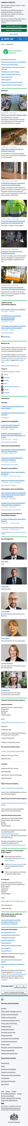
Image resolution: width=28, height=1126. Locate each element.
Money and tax (5, 1044)
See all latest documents (7, 332)
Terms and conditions (7, 1096)
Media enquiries (6, 943)
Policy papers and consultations (11, 1075)
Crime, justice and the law (9, 1023)
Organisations (10, 44)
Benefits (3, 1008)
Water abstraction (7, 77)
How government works (8, 1081)
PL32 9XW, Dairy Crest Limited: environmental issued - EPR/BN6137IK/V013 (11, 318)
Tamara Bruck (5, 690)
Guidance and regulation (8, 1069)
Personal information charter (18, 974)
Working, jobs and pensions (9, 1053)
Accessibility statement (8, 1094)
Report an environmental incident (11, 82)
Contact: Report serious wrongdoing (12, 788)
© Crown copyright (14, 1122)
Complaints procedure (8, 938)
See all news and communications (9, 464)
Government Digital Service (9, 1100)
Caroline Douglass (7, 663)
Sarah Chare (5, 638)
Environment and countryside (10, 1038)
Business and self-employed (9, 1014)
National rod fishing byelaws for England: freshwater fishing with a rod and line (13, 435)
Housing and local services (9, 1041)
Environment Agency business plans (12, 527)
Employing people (6, 1035)
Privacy (8, 1091)
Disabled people (6, 1026)
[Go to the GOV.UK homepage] (7, 39)
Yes (18, 986)
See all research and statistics (8, 485)
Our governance (6, 951)
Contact (19, 1094)
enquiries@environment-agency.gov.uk (13, 722)
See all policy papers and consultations (11, 509)
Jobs (2, 967)
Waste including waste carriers (11, 74)
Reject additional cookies (14, 30)
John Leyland (5, 611)
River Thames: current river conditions (13, 309)
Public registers (6, 80)
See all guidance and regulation (9, 442)
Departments (5, 1063)
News (3, 1066)
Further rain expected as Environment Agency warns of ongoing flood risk (13, 222)
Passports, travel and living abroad (11, 1047)
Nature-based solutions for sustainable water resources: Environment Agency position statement (13, 495)
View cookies (14, 34)
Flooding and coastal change (10, 72)
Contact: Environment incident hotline (12, 751)
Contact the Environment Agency (11, 85)
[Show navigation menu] (19, 39)
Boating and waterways (8, 59)
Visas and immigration (7, 1050)
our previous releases (15, 864)
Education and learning (8, 1032)
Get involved (5, 1084)
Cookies (13, 1091)
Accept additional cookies (14, 26)
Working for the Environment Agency (12, 964)
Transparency (5, 1078)
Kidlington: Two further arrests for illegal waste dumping (12, 252)
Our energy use (6, 948)
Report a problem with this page (14, 992)
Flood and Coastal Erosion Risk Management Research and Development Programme (11, 922)
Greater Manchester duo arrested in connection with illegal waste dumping (13, 288)
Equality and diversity (8, 940)
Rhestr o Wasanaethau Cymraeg (11, 1098)
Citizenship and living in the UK (10, 1020)
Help (2, 1091)
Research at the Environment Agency (12, 480)
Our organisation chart (8, 932)
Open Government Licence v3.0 (10, 1108)
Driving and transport (7, 1029)
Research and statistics (8, 1072)
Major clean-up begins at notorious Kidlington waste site (12, 150)
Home (2, 44)
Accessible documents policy (10, 935)
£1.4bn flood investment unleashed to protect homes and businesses (13, 184)
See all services (5, 417)
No (25, 986)
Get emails (5, 337)
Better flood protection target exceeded (14, 115)
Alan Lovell (4, 561)
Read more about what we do (10, 365)
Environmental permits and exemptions (13, 62)
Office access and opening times (11, 945)
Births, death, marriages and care (11, 1011)
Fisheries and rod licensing (9, 65)
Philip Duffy (5, 586)
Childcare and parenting (8, 1017)
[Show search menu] (25, 39)
